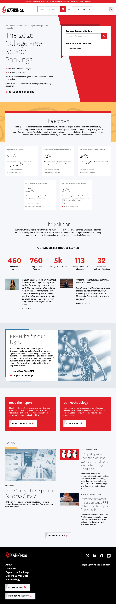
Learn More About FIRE (22, 371)
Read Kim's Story (28, 309)
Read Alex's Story (83, 303)
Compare (10, 568)
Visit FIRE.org (85, 1)
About (8, 564)
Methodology (12, 579)
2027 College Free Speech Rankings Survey (29, 493)
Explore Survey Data (16, 575)
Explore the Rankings (20, 92)
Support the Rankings (21, 375)
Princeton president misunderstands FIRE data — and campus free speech (94, 504)
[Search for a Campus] (63, 9)
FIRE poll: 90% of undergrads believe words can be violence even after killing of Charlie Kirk (95, 461)
